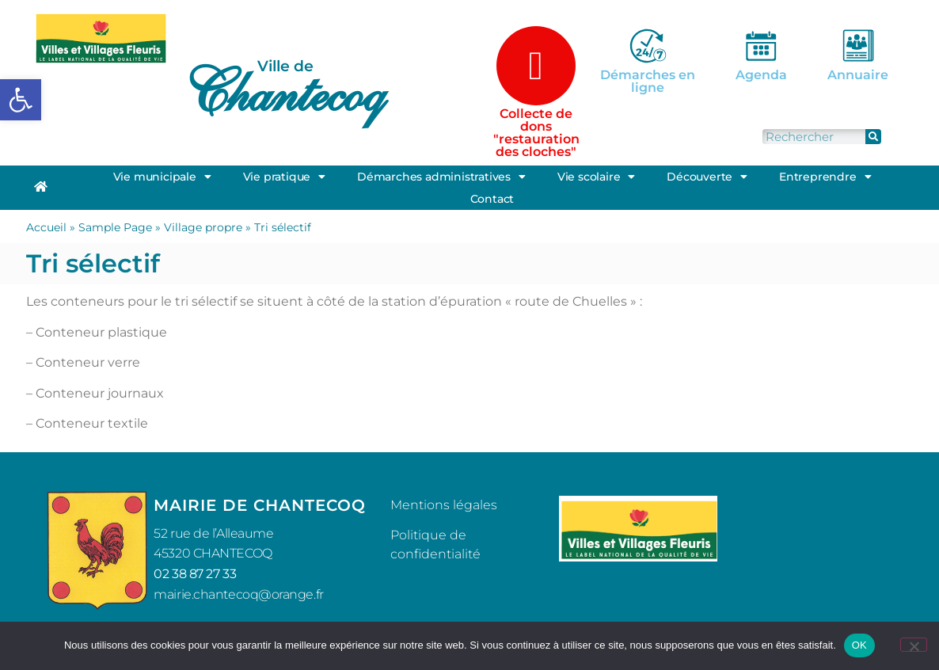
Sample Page (115, 227)
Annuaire (857, 74)
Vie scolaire (596, 177)
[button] (20, 99)
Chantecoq (283, 92)
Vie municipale (162, 177)
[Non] (913, 645)
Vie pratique (284, 177)
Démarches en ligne (647, 81)
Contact (492, 199)
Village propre (203, 227)
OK (859, 645)
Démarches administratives (441, 177)
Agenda (761, 74)
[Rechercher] (873, 136)
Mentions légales (443, 504)
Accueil (46, 227)
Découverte (707, 177)
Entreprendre (825, 177)
